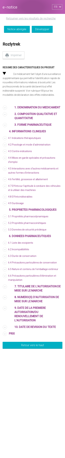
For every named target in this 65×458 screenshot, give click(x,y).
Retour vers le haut (32, 345)
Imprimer (16, 55)
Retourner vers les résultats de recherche (31, 18)
